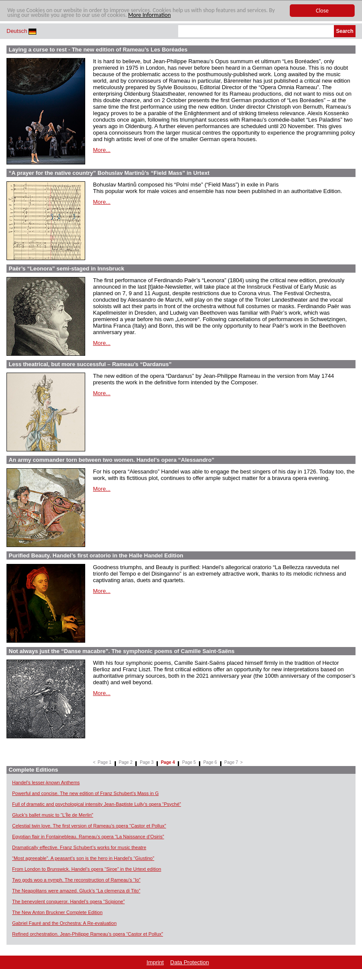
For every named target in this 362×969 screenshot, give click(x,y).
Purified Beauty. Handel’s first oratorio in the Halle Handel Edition (96, 555)
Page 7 (231, 762)
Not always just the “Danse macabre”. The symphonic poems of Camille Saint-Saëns (121, 651)
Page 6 (210, 762)
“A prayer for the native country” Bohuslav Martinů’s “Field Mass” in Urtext (109, 173)
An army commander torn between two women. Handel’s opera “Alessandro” (112, 460)
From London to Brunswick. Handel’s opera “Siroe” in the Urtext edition (86, 869)
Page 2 (126, 762)
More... (101, 150)
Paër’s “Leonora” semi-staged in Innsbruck (66, 268)
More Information (149, 15)
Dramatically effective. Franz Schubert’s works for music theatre (79, 847)
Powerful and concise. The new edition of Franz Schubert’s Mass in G (85, 793)
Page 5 (189, 762)
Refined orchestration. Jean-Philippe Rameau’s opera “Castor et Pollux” (87, 934)
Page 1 (105, 762)
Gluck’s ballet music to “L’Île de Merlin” (52, 815)
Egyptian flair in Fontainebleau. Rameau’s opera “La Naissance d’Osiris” (88, 836)
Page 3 (147, 762)
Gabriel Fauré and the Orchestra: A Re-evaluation (64, 923)
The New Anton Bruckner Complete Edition (57, 912)
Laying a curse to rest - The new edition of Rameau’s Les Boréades (98, 49)
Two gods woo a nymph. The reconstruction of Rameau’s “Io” (76, 879)
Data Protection (189, 962)
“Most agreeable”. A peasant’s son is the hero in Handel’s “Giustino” (83, 858)
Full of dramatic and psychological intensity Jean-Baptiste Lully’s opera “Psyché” (96, 804)
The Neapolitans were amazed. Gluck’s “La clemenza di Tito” (76, 890)
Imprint (155, 962)
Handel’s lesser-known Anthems (46, 782)
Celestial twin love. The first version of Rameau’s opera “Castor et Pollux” (89, 825)
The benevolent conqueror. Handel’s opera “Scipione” (68, 901)
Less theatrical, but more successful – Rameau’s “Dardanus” (90, 364)
